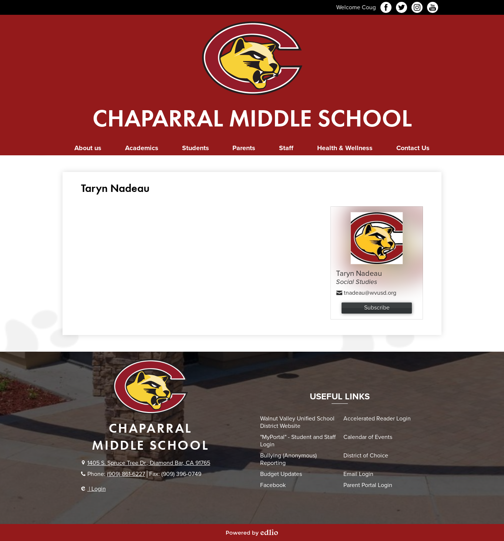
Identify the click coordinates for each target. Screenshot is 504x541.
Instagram (417, 8)
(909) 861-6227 (126, 474)
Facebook (386, 8)
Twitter (401, 8)
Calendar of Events (367, 437)
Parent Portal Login (367, 485)
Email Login (358, 474)
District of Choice (365, 455)
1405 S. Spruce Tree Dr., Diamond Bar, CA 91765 (148, 463)
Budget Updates (281, 474)
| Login (93, 489)
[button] (87, 148)
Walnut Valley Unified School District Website (297, 422)
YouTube (432, 8)
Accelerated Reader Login (377, 418)
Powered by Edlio (252, 532)
